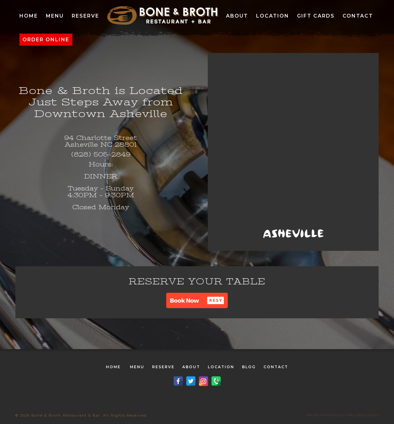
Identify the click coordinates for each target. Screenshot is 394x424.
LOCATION (221, 367)
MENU (137, 367)
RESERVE (163, 367)
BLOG (249, 367)
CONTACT (275, 367)
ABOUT (191, 367)
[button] (197, 300)
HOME (113, 367)
